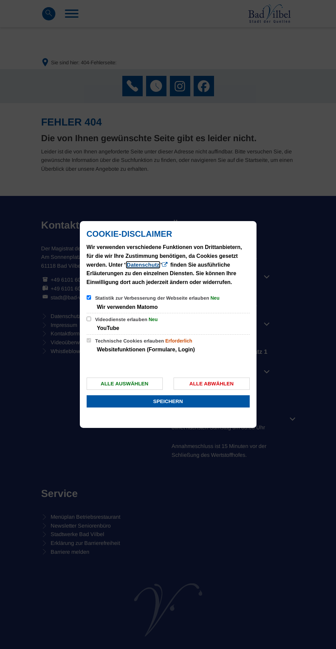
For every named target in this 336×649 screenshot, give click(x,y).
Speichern (168, 401)
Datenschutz (143, 265)
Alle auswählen (124, 383)
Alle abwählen (211, 383)
